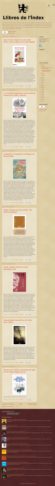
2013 (41, 97)
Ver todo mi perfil (11, 33)
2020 (41, 85)
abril (42, 73)
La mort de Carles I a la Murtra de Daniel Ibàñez (15, 474)
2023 (41, 80)
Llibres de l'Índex (13, 31)
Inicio (21, 404)
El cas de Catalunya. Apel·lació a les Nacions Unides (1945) (17, 462)
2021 (41, 84)
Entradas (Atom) (10, 406)
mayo (42, 66)
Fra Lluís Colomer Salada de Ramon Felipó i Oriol (16, 468)
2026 (41, 64)
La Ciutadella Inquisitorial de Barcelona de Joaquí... (46, 71)
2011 (41, 101)
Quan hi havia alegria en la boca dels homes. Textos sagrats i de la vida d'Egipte (19, 41)
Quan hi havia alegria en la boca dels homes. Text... (47, 68)
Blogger (34, 483)
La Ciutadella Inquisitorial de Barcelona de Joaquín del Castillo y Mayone (19, 94)
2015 (41, 94)
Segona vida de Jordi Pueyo (12, 425)
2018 (41, 89)
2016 (41, 92)
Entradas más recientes (8, 404)
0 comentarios (20, 85)
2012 (41, 99)
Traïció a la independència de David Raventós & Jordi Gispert (18, 443)
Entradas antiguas (32, 404)
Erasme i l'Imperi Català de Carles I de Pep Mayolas (16, 431)
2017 (41, 90)
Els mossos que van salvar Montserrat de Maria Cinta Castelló (18, 437)
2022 (41, 82)
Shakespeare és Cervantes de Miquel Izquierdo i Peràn (16, 419)
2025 (41, 77)
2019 (41, 87)
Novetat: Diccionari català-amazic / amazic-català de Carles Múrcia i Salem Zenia (21, 456)
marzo (42, 75)
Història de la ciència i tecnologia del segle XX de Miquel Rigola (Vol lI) (19, 371)
